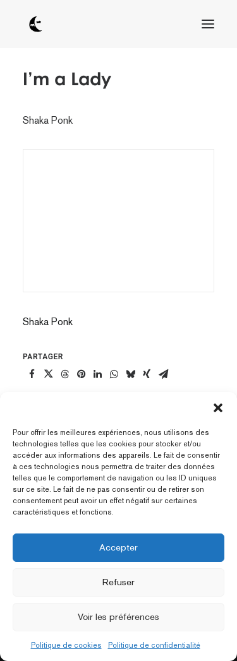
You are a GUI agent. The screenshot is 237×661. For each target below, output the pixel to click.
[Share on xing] (146, 374)
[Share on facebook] (31, 374)
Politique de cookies (66, 645)
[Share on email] (163, 374)
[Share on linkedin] (97, 374)
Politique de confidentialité (154, 645)
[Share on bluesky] (130, 374)
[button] (218, 408)
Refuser (118, 581)
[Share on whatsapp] (113, 374)
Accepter (118, 547)
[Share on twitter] (48, 374)
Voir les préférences (118, 616)
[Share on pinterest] (80, 374)
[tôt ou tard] (35, 24)
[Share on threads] (64, 374)
